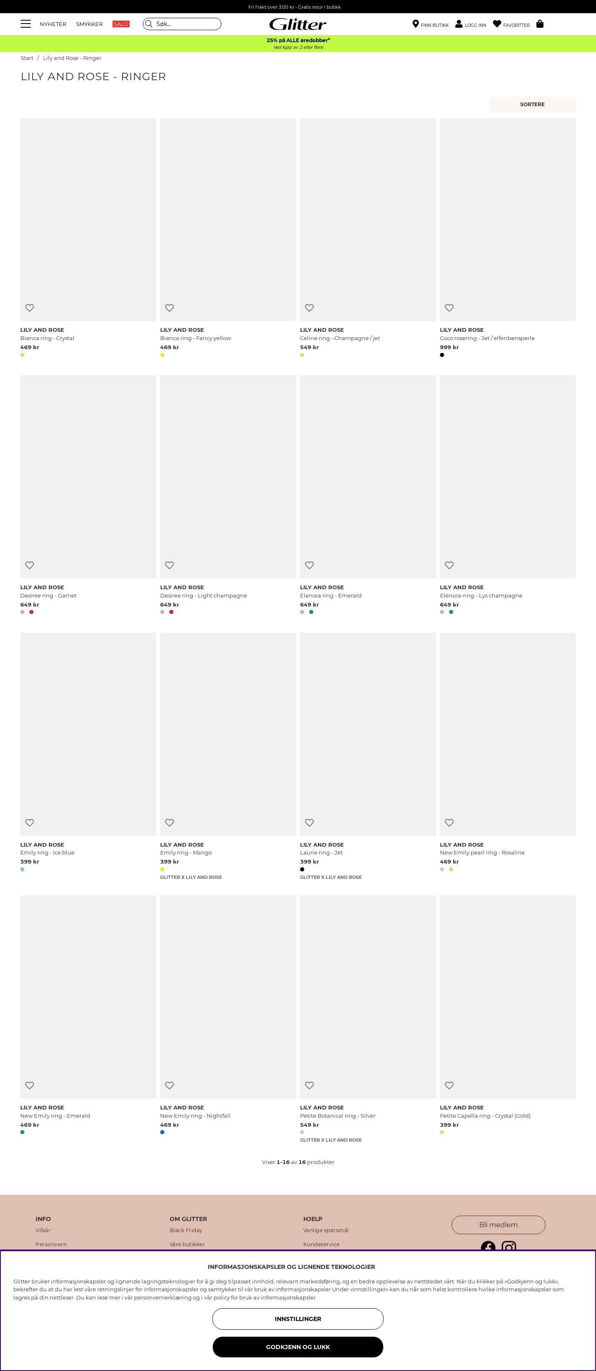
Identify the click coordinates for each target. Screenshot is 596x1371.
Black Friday (186, 1230)
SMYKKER (89, 24)
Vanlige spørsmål (326, 1230)
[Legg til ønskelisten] (29, 308)
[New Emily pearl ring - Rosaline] (508, 756)
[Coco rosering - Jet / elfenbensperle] (508, 239)
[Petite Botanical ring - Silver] (368, 1019)
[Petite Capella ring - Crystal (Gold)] (508, 1019)
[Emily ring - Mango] (228, 756)
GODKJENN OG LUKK (298, 1347)
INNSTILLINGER (298, 1319)
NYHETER (53, 24)
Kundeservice (321, 1244)
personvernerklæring (163, 1297)
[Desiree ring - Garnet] (88, 496)
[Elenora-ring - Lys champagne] (508, 496)
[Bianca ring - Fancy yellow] (228, 239)
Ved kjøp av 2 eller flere (298, 47)
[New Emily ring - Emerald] (88, 1019)
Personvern (51, 1244)
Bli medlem (498, 1225)
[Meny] (27, 24)
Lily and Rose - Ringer (72, 58)
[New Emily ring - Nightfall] (228, 1019)
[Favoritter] (514, 24)
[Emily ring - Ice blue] (88, 756)
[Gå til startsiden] (298, 24)
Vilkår (43, 1230)
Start (27, 58)
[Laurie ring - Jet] (368, 756)
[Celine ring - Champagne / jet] (368, 239)
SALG (121, 24)
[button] (474, 24)
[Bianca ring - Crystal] (88, 239)
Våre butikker (187, 1244)
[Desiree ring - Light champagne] (228, 496)
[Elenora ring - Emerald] (368, 496)
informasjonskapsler (288, 1297)
